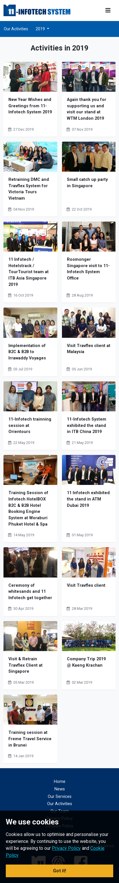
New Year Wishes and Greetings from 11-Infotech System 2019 (30, 106)
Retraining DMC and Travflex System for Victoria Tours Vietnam (28, 189)
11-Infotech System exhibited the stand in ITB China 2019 (86, 425)
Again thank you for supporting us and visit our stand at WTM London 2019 (86, 109)
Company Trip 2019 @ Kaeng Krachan (86, 662)
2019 (41, 29)
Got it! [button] (59, 870)
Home (59, 781)
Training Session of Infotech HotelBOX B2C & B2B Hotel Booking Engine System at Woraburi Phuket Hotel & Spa (28, 508)
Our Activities (16, 29)
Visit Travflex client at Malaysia (88, 349)
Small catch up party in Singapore (87, 182)
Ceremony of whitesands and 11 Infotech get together (30, 591)
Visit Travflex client (86, 585)
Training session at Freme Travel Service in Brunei (30, 738)
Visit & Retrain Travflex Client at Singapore (25, 665)
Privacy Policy (66, 848)
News (59, 789)
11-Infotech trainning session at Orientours (29, 425)
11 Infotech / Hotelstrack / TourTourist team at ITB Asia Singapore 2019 (28, 272)
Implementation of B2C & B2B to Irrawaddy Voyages (27, 352)
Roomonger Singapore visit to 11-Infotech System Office (88, 269)
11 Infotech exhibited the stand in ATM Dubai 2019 (88, 499)
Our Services (60, 796)
